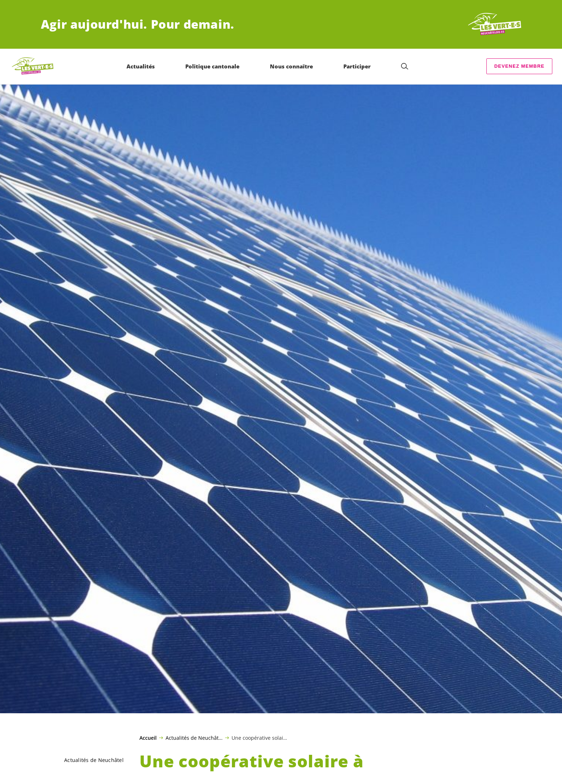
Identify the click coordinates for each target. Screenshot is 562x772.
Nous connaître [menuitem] (291, 66)
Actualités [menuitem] (141, 66)
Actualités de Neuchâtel (194, 737)
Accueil (148, 737)
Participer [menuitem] (357, 66)
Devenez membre (519, 66)
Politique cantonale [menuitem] (212, 66)
